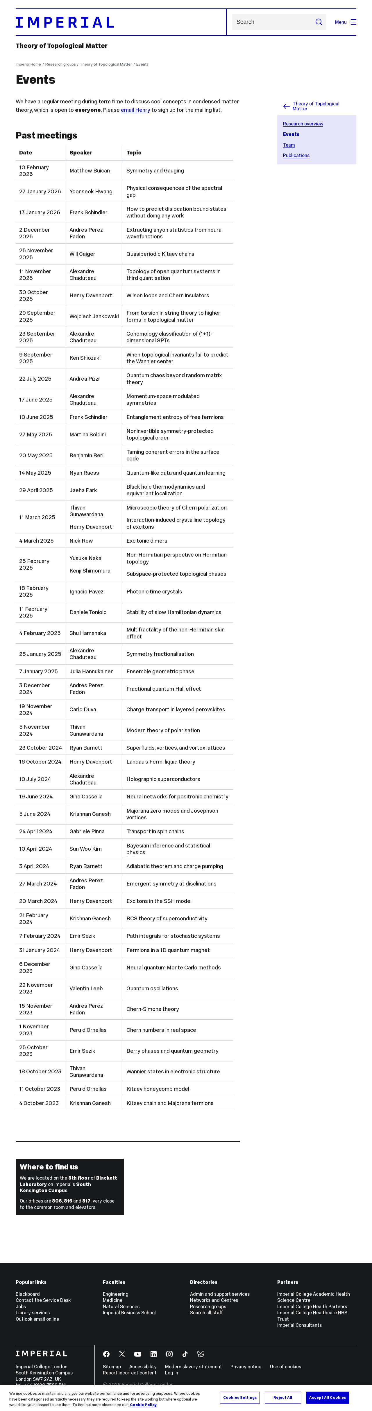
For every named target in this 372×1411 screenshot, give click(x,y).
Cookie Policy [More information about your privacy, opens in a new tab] (143, 1407)
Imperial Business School (129, 1312)
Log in (171, 1373)
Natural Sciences (121, 1306)
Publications (296, 155)
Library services (33, 1312)
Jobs (21, 1306)
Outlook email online (37, 1319)
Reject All (282, 1399)
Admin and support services (220, 1294)
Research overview (303, 124)
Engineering (115, 1294)
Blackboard (28, 1294)
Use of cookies (285, 1366)
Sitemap (112, 1366)
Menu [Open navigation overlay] (345, 22)
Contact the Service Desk (43, 1300)
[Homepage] (121, 22)
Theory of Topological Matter (62, 46)
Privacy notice (245, 1366)
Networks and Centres (214, 1300)
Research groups (60, 64)
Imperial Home (28, 64)
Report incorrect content (130, 1373)
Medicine (112, 1300)
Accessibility (143, 1366)
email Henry (135, 110)
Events (142, 64)
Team (289, 145)
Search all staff (206, 1312)
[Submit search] (318, 22)
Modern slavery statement (193, 1366)
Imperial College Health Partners (312, 1306)
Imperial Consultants (299, 1325)
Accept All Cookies (327, 1399)
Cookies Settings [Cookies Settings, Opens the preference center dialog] (240, 1399)
